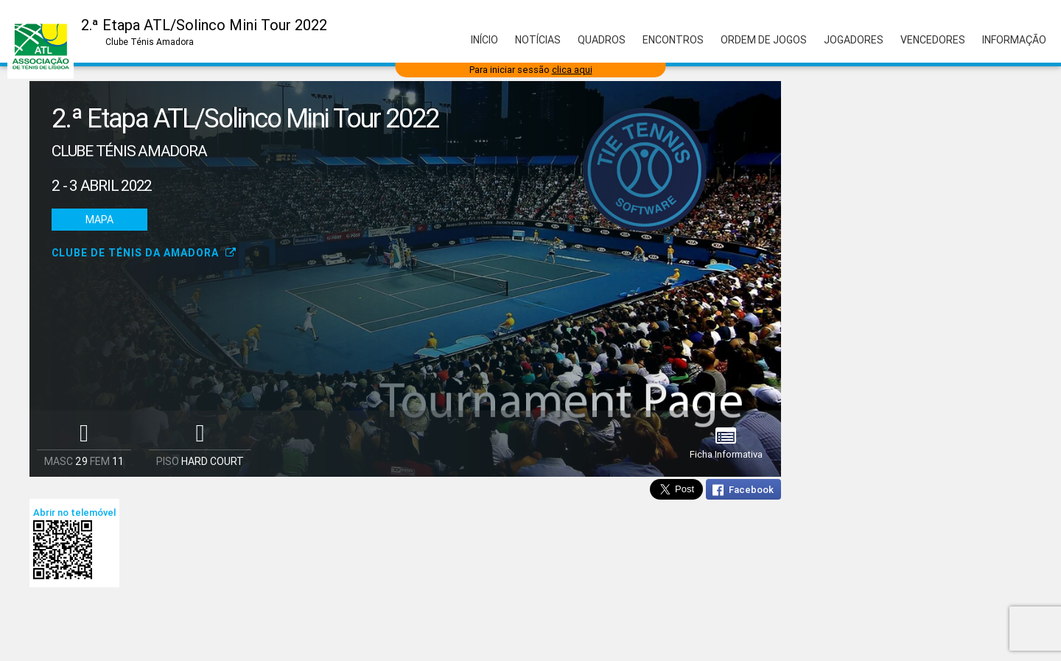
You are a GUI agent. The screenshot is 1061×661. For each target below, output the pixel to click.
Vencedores (932, 39)
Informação (1014, 39)
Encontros (673, 39)
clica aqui (572, 69)
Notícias (538, 39)
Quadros (602, 39)
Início (484, 39)
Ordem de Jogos (764, 39)
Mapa (99, 219)
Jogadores (853, 39)
